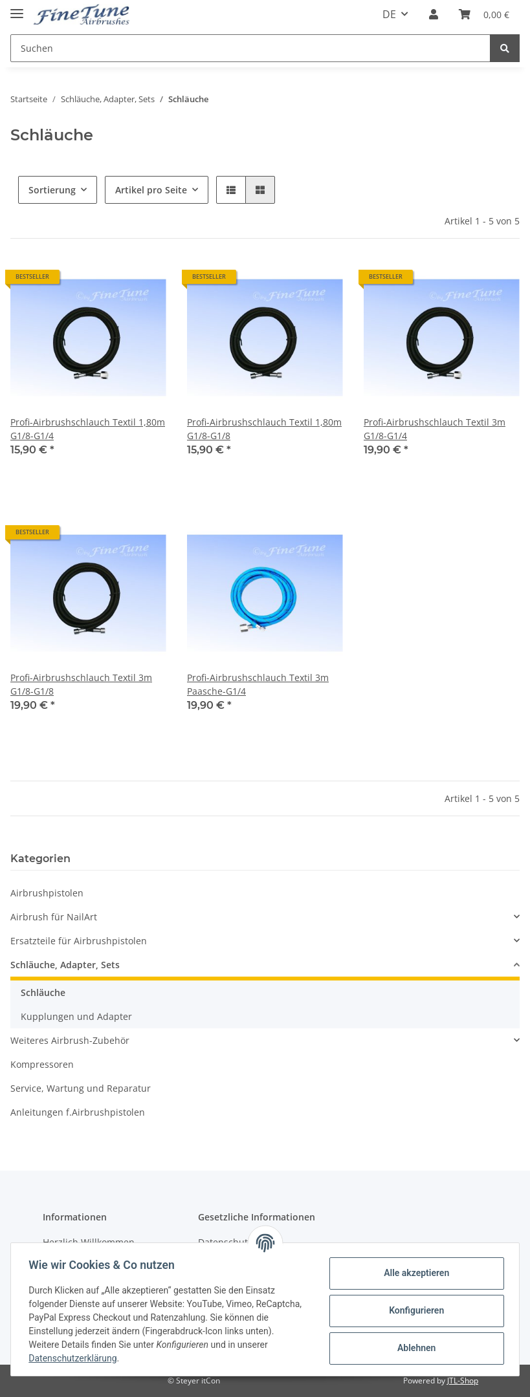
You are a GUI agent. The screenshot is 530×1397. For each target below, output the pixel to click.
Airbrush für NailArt (53, 917)
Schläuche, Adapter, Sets (65, 964)
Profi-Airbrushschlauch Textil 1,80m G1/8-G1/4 (87, 429)
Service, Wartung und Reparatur (80, 1088)
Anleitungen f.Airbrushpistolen (77, 1112)
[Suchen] (250, 48)
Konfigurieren (413, 1310)
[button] (433, 14)
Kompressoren (42, 1064)
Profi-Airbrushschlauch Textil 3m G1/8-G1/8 (81, 684)
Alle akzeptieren (413, 1273)
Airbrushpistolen (46, 893)
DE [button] (389, 14)
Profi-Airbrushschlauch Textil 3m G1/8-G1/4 (434, 429)
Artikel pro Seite (151, 190)
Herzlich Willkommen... (92, 1242)
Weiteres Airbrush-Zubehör (69, 1040)
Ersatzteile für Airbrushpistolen (78, 941)
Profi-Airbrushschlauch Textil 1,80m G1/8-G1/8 (264, 429)
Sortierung (52, 190)
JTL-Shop (462, 1380)
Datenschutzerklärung (76, 1358)
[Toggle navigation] (16, 8)
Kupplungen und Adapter (76, 1016)
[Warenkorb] (484, 14)
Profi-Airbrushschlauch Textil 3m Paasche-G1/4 (258, 684)
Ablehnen (413, 1348)
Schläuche (43, 992)
